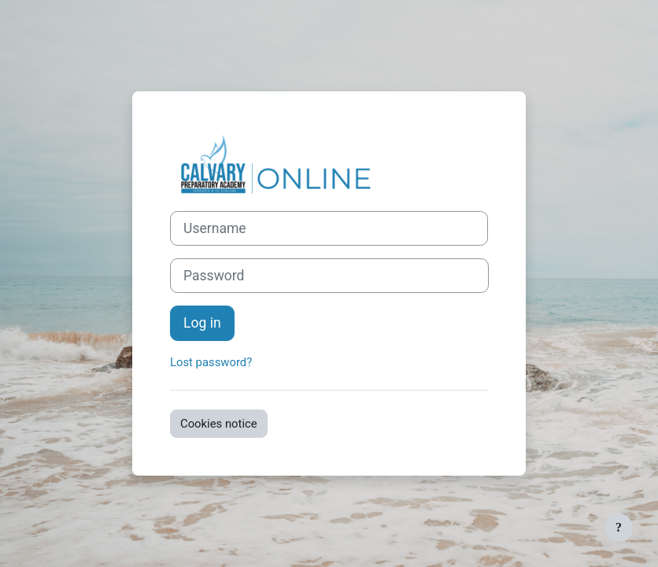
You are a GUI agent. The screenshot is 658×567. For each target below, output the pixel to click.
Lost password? (211, 362)
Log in (202, 323)
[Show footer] (618, 527)
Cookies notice (218, 424)
